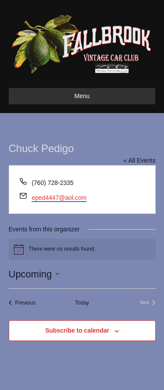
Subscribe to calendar (77, 330)
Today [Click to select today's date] (82, 303)
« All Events (139, 160)
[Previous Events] (22, 303)
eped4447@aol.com (59, 197)
